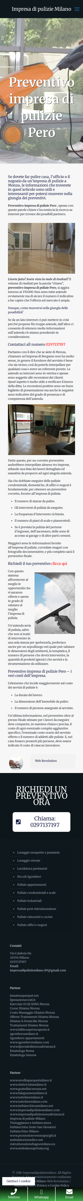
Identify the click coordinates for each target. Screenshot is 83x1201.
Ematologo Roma (22, 1051)
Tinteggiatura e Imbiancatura (30, 1123)
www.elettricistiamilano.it (28, 1085)
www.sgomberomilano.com (29, 1042)
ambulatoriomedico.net (26, 1140)
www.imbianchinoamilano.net (31, 1106)
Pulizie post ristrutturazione (36, 909)
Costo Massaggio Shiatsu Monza (32, 1013)
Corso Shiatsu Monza (25, 1008)
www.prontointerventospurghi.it (33, 1135)
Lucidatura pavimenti (32, 869)
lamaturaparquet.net (24, 996)
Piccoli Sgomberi (29, 877)
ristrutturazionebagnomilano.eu (32, 1144)
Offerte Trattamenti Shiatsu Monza (34, 1017)
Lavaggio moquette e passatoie (38, 852)
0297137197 (55, 344)
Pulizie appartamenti (31, 885)
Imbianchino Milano (24, 1131)
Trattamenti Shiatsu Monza (29, 1025)
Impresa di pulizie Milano (41, 9)
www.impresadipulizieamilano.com (35, 1110)
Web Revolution (46, 761)
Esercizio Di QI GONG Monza (29, 1004)
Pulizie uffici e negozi (32, 925)
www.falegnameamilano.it (28, 1093)
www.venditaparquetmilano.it (31, 1080)
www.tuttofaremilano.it (26, 1097)
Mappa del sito (24, 1185)
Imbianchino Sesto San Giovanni (33, 1127)
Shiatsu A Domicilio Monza (29, 1021)
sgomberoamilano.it (24, 1034)
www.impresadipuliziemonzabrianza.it (37, 1114)
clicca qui (59, 563)
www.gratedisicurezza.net (28, 1089)
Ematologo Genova (23, 1055)
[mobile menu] (77, 9)
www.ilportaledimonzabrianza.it (33, 1046)
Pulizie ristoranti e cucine (35, 917)
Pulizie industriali (29, 901)
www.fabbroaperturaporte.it (30, 1030)
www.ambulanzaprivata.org (29, 1148)
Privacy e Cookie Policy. (53, 1185)
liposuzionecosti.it (22, 1000)
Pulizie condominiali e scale (36, 893)
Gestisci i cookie (19, 1181)
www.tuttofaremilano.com (28, 1102)
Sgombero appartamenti (27, 1038)
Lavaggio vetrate (28, 860)
